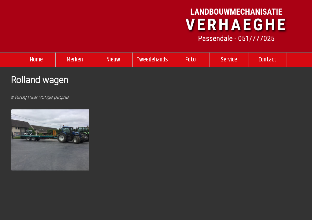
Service (229, 59)
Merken (75, 59)
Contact (267, 59)
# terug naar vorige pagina (40, 97)
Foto (190, 59)
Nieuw (113, 59)
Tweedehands (152, 59)
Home (36, 59)
